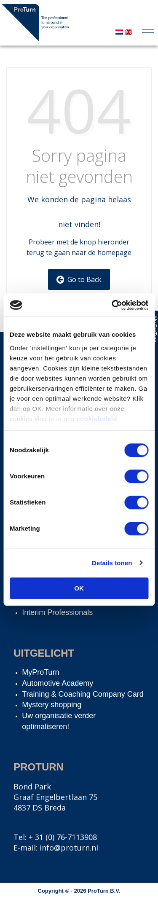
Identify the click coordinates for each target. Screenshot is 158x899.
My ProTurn (155, 329)
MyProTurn (40, 672)
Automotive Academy (57, 683)
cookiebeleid (96, 418)
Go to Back (79, 279)
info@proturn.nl (69, 848)
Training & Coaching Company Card (82, 694)
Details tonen (112, 562)
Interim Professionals (57, 612)
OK (79, 588)
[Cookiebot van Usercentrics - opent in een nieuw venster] (112, 305)
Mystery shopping (51, 704)
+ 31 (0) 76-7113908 (63, 837)
